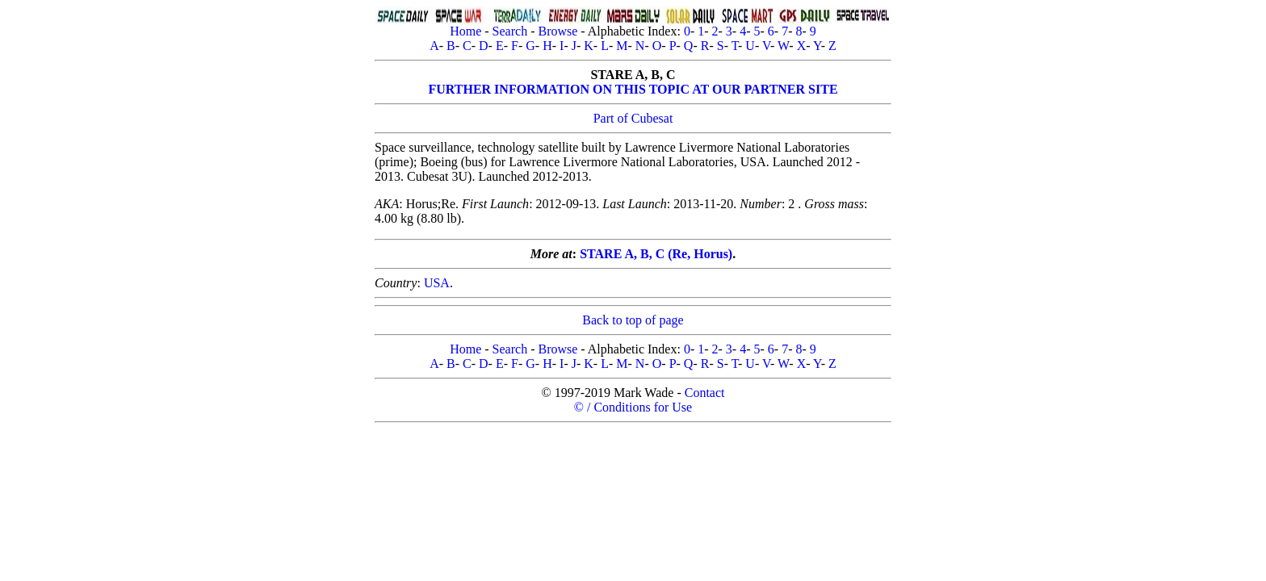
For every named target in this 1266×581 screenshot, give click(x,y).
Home (465, 31)
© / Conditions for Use (633, 407)
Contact (705, 392)
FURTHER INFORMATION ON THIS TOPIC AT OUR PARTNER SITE (632, 89)
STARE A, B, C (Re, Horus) (656, 254)
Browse (557, 31)
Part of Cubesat (633, 118)
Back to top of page (632, 320)
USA (437, 283)
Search (510, 31)
